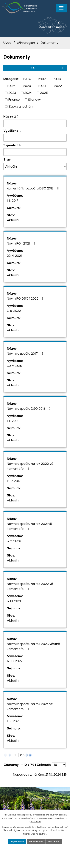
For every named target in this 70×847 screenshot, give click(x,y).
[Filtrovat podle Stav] (35, 166)
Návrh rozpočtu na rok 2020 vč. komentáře (30, 466)
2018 (57, 79)
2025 (44, 93)
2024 (28, 93)
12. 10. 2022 (15, 661)
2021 (42, 86)
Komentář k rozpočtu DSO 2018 (33, 188)
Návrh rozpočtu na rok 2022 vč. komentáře (30, 586)
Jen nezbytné (36, 841)
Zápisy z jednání (20, 106)
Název (9, 116)
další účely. (36, 821)
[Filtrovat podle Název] (35, 123)
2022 (58, 86)
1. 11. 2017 (12, 201)
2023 (12, 93)
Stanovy (34, 100)
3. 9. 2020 (14, 541)
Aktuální (13, 220)
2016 (27, 79)
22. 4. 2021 (14, 256)
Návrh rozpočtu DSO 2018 (29, 409)
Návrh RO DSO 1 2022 (26, 298)
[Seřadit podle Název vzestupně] (18, 115)
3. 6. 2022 (14, 311)
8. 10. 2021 (14, 601)
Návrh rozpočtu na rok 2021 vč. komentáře (29, 526)
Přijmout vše (17, 841)
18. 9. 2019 (14, 481)
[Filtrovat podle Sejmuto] (35, 152)
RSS (47, 68)
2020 (27, 86)
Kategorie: (11, 79)
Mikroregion (26, 43)
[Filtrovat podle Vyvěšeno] (35, 138)
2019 (11, 86)
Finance (14, 100)
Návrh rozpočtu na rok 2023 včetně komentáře (33, 646)
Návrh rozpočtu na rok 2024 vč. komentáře (30, 706)
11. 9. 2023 (14, 721)
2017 (42, 79)
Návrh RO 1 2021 (21, 243)
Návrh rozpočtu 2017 (25, 353)
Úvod (7, 43)
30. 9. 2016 (14, 366)
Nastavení (53, 841)
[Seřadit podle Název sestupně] (18, 117)
